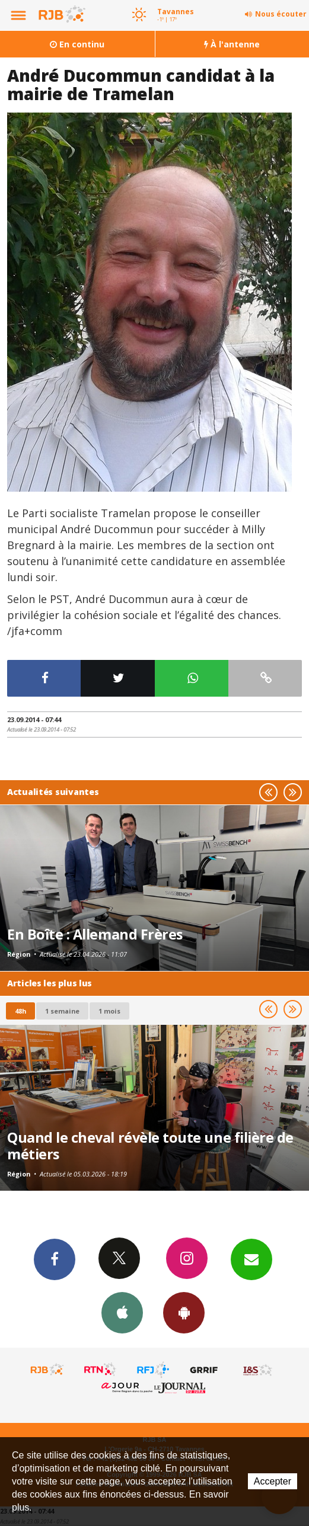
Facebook (54, 1259)
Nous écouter (281, 14)
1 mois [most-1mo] (109, 1010)
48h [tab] (20, 1010)
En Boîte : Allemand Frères (95, 934)
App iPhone (122, 1312)
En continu (77, 44)
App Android (184, 1312)
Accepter (272, 1481)
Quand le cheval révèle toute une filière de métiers (150, 1145)
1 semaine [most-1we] (62, 1010)
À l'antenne (232, 44)
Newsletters (251, 1259)
